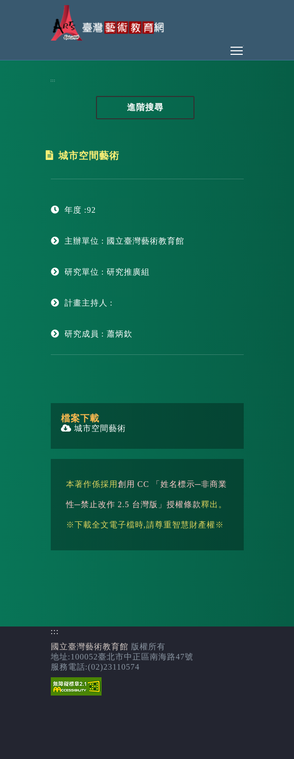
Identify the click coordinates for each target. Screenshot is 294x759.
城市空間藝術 (93, 428)
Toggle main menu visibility (237, 48)
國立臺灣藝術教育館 (89, 646)
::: (53, 80)
